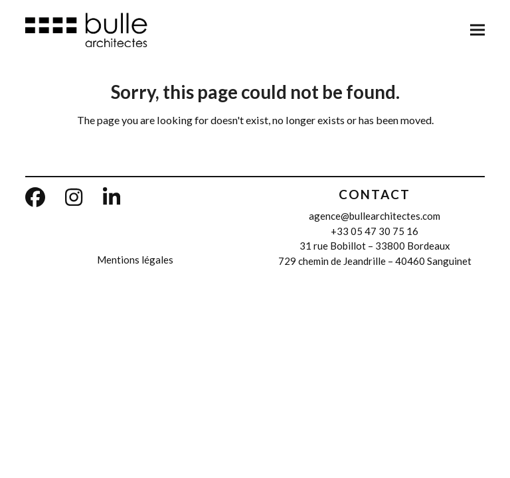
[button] (477, 29)
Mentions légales (135, 260)
